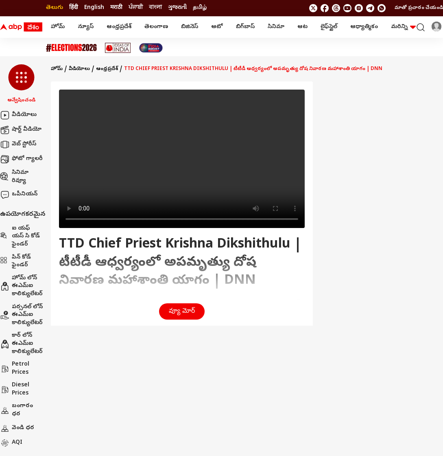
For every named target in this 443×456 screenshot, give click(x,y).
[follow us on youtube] (347, 8)
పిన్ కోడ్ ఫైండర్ (15, 262)
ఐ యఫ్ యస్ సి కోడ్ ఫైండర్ (20, 236)
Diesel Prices (14, 389)
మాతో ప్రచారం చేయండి (419, 8)
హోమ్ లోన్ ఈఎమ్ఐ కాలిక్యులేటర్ (21, 286)
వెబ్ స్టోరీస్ (18, 144)
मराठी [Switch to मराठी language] (116, 8)
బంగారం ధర (16, 410)
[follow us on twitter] (313, 8)
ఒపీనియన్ (18, 195)
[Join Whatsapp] (381, 8)
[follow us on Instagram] (359, 8)
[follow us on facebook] (325, 8)
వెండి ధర (17, 428)
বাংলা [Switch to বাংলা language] (155, 8)
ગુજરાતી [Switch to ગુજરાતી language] (177, 8)
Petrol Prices (14, 369)
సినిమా (276, 27)
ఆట (302, 27)
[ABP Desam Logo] (21, 27)
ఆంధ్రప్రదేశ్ (119, 27)
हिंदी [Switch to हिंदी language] (73, 8)
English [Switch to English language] (94, 8)
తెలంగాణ (156, 27)
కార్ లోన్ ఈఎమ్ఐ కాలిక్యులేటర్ (21, 343)
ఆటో (217, 27)
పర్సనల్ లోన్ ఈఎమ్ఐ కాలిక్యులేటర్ (21, 315)
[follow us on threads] (336, 8)
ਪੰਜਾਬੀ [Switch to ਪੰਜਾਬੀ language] (136, 8)
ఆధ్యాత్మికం (364, 27)
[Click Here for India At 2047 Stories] (151, 48)
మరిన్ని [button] (403, 27)
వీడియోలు (18, 115)
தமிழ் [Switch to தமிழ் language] (200, 8)
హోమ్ (58, 27)
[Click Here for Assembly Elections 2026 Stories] (71, 48)
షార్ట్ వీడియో (20, 130)
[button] (21, 84)
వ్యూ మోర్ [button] (182, 311)
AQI (11, 443)
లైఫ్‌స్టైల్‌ (329, 27)
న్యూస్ (86, 27)
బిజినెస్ (189, 27)
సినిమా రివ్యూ (14, 177)
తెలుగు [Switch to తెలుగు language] (54, 8)
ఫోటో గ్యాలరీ (21, 159)
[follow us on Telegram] (370, 8)
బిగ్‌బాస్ (245, 27)
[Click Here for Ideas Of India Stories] (118, 48)
